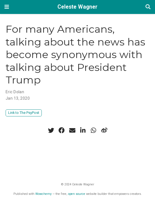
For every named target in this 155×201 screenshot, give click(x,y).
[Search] (148, 7)
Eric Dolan (15, 92)
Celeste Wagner (77, 7)
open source (76, 194)
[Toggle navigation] (6, 7)
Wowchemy (43, 194)
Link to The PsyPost (23, 113)
